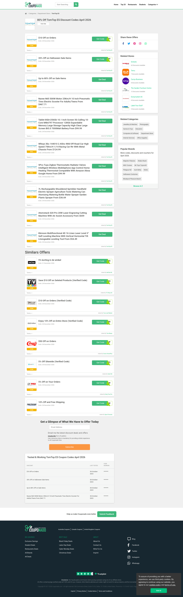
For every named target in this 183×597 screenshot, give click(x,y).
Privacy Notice (81, 591)
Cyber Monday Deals (66, 549)
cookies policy (155, 585)
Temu (133, 71)
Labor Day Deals (65, 545)
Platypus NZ (127, 170)
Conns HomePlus (107, 353)
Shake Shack (142, 161)
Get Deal (102, 79)
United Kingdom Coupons (92, 529)
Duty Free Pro (108, 394)
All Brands (28, 553)
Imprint (95, 553)
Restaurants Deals (31, 549)
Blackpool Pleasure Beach (132, 179)
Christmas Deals (65, 553)
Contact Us (97, 545)
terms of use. (170, 585)
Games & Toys (128, 129)
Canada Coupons (77, 529)
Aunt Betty (137, 170)
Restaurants (132, 4)
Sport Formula (108, 414)
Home (116, 4)
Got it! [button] (158, 591)
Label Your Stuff (137, 106)
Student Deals (30, 545)
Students (142, 4)
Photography (144, 124)
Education (139, 129)
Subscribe (69, 447)
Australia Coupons (64, 529)
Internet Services (129, 138)
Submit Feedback (107, 514)
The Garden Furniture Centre (141, 88)
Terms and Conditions (105, 591)
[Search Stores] (76, 4)
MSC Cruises (127, 165)
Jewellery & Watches (130, 124)
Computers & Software (130, 133)
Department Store (44, 13)
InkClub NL (109, 272)
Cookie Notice (92, 591)
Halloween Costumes (130, 174)
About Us (96, 541)
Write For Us (97, 549)
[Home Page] (27, 13)
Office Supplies (142, 138)
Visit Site (43, 24)
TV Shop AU (109, 292)
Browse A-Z (138, 186)
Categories (152, 4)
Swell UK (110, 374)
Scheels (134, 62)
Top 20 (123, 4)
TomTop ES (55, 13)
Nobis (146, 170)
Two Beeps (109, 333)
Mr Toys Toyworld (140, 165)
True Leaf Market (107, 313)
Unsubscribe (52, 436)
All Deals (28, 557)
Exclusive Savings (31, 541)
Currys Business (137, 79)
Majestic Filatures (129, 161)
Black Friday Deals (65, 541)
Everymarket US (136, 97)
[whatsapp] (145, 43)
